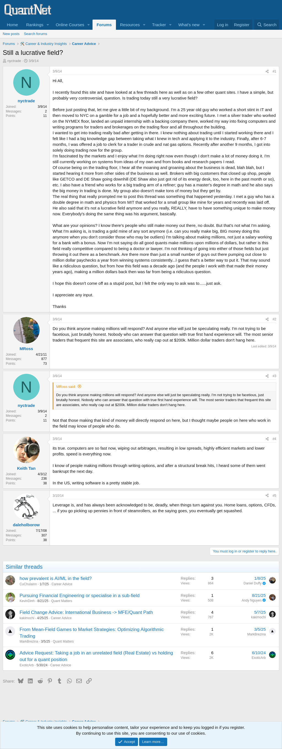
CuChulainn (28, 584)
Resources (130, 24)
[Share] (267, 71)
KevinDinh (27, 601)
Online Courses (70, 24)
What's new (188, 24)
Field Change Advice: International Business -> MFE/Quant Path (86, 612)
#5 (274, 496)
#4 (274, 439)
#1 (274, 71)
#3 (274, 376)
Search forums (35, 34)
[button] (47, 25)
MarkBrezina (29, 641)
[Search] (266, 25)
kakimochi (27, 618)
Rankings (35, 24)
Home (12, 24)
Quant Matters (61, 601)
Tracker (159, 24)
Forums (104, 24)
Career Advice (61, 584)
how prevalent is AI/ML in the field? (56, 578)
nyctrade (14, 61)
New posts (11, 34)
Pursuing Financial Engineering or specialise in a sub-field (80, 595)
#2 (274, 319)
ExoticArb (27, 665)
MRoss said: (66, 387)
